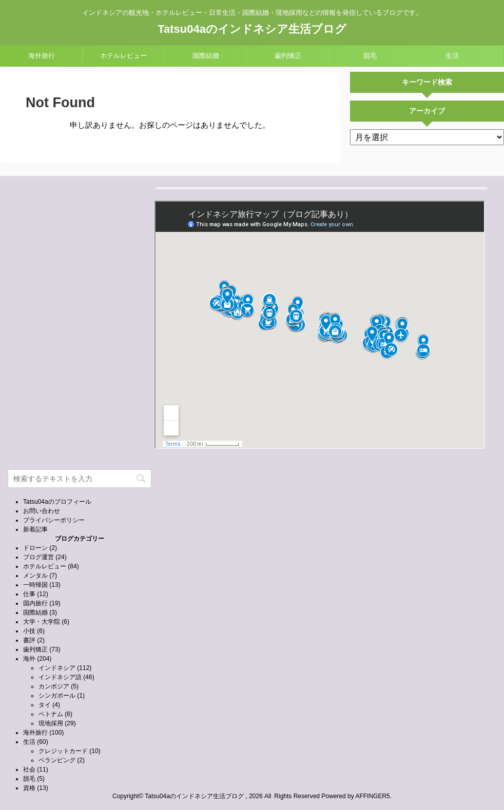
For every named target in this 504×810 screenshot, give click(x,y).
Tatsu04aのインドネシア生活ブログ (252, 29)
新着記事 (35, 529)
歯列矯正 (288, 56)
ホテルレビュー (123, 56)
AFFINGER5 (372, 796)
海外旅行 (41, 56)
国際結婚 (205, 56)
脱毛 (370, 56)
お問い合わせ (41, 511)
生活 (452, 56)
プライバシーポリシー (54, 520)
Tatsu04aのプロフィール (57, 501)
